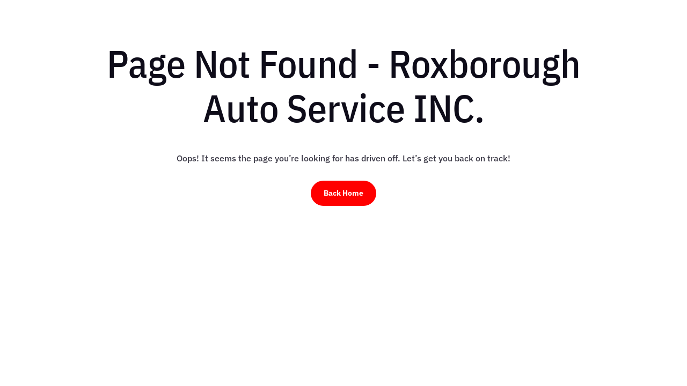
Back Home (343, 193)
